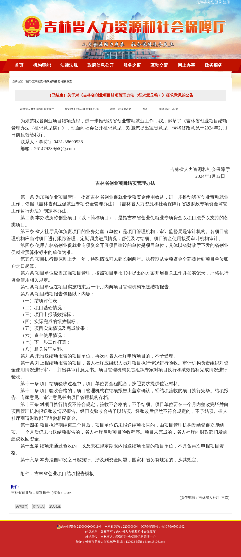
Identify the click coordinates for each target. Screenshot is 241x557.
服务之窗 (132, 65)
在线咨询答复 (52, 81)
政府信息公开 (100, 65)
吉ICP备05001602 (172, 526)
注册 (226, 2)
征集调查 (66, 81)
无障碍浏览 (205, 2)
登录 (218, 2)
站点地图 (91, 531)
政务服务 (213, 65)
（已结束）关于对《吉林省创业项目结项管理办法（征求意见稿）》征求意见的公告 (120, 95)
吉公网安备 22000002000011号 (79, 527)
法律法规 (69, 65)
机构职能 (42, 65)
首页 (19, 65)
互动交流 (159, 65)
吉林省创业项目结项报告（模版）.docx (41, 492)
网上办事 (186, 65)
